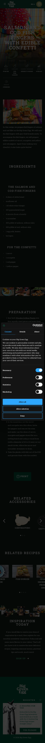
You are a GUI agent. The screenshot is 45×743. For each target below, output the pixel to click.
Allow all (22, 402)
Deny (22, 416)
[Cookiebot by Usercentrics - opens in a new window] (32, 325)
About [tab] (36, 332)
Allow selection (22, 409)
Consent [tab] (8, 332)
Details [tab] (22, 332)
